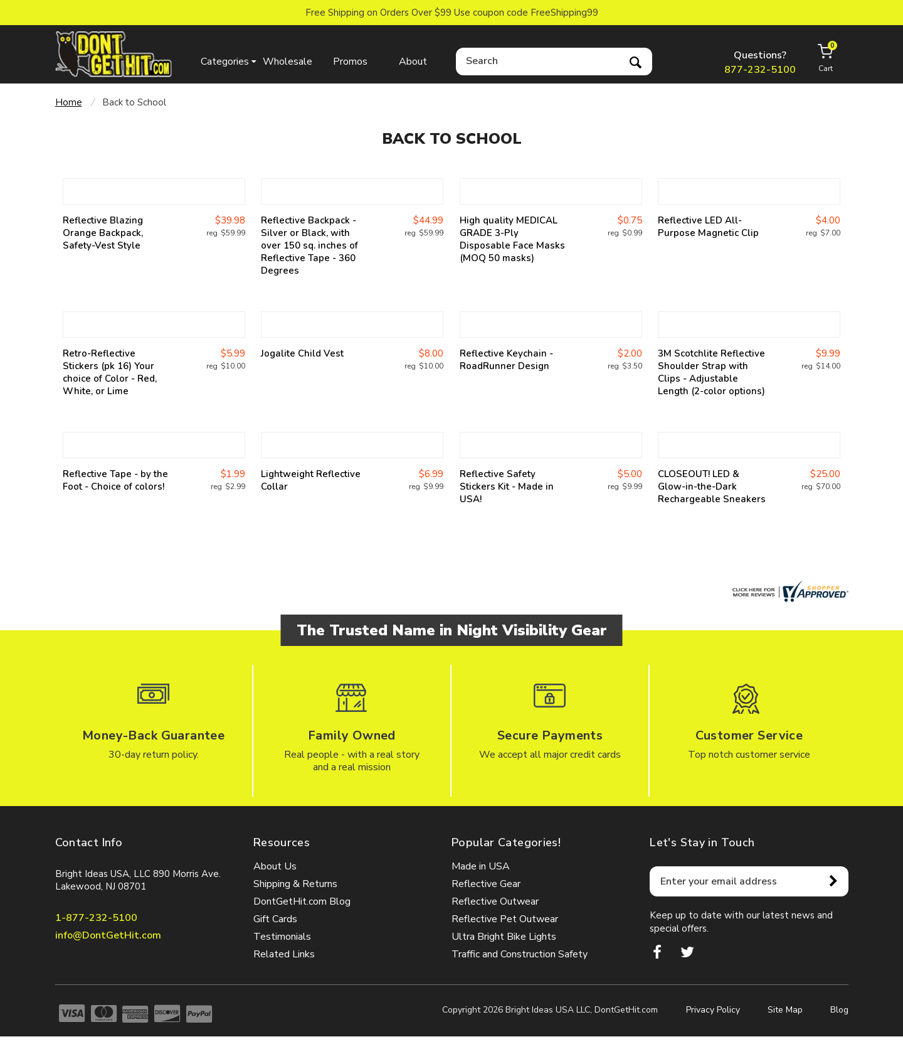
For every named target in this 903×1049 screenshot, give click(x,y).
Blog (839, 1010)
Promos (350, 61)
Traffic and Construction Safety (520, 954)
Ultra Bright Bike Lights (504, 936)
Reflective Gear (486, 884)
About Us (275, 866)
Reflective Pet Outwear (505, 919)
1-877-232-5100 (96, 918)
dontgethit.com (114, 54)
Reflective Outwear (495, 901)
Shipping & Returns (295, 884)
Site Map (785, 1010)
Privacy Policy (713, 1010)
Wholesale (287, 61)
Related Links (284, 954)
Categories (225, 61)
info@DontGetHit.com (108, 935)
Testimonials (282, 936)
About (413, 61)
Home (68, 102)
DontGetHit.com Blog (302, 901)
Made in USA (481, 866)
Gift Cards (275, 919)
